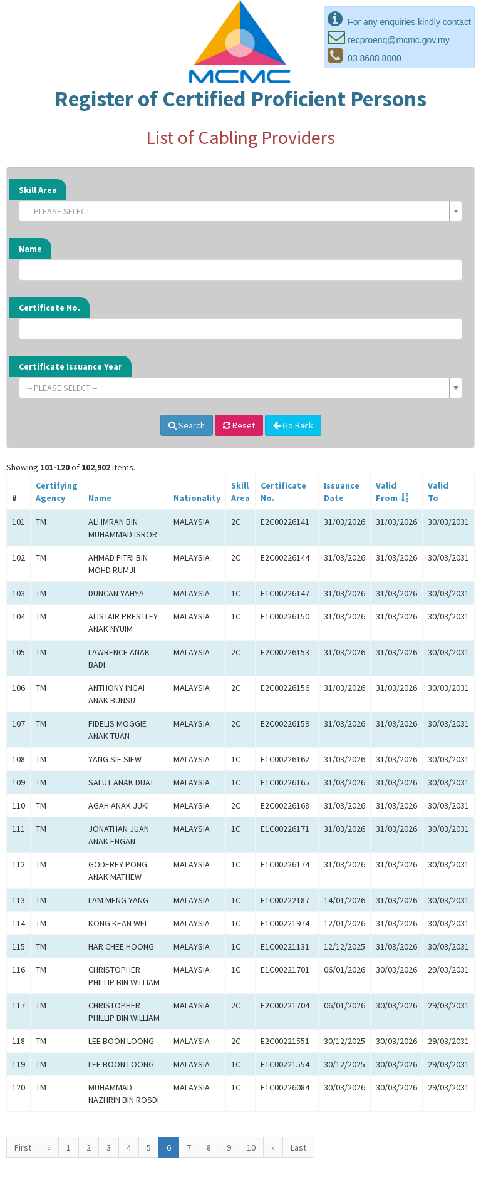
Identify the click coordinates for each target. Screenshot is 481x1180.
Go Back (293, 425)
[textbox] (237, 211)
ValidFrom (387, 492)
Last (298, 1147)
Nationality (196, 498)
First (22, 1147)
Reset (239, 425)
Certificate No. (49, 307)
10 (251, 1147)
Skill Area (38, 189)
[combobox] (240, 211)
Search (186, 425)
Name (30, 248)
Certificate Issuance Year (70, 366)
